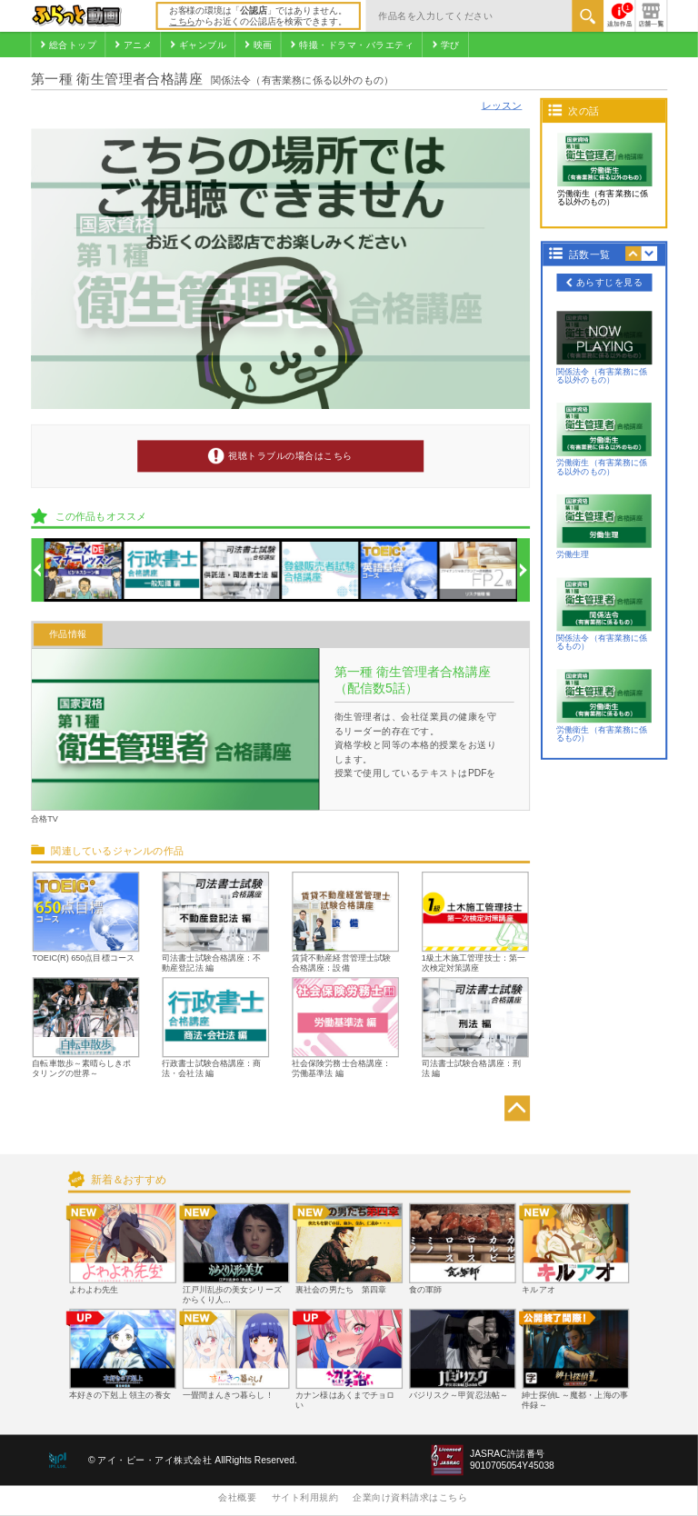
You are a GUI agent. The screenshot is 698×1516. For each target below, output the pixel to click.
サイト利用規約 (305, 1497)
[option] (83, 570)
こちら (182, 21)
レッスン (502, 105)
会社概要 (237, 1497)
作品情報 (68, 635)
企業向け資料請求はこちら (410, 1497)
